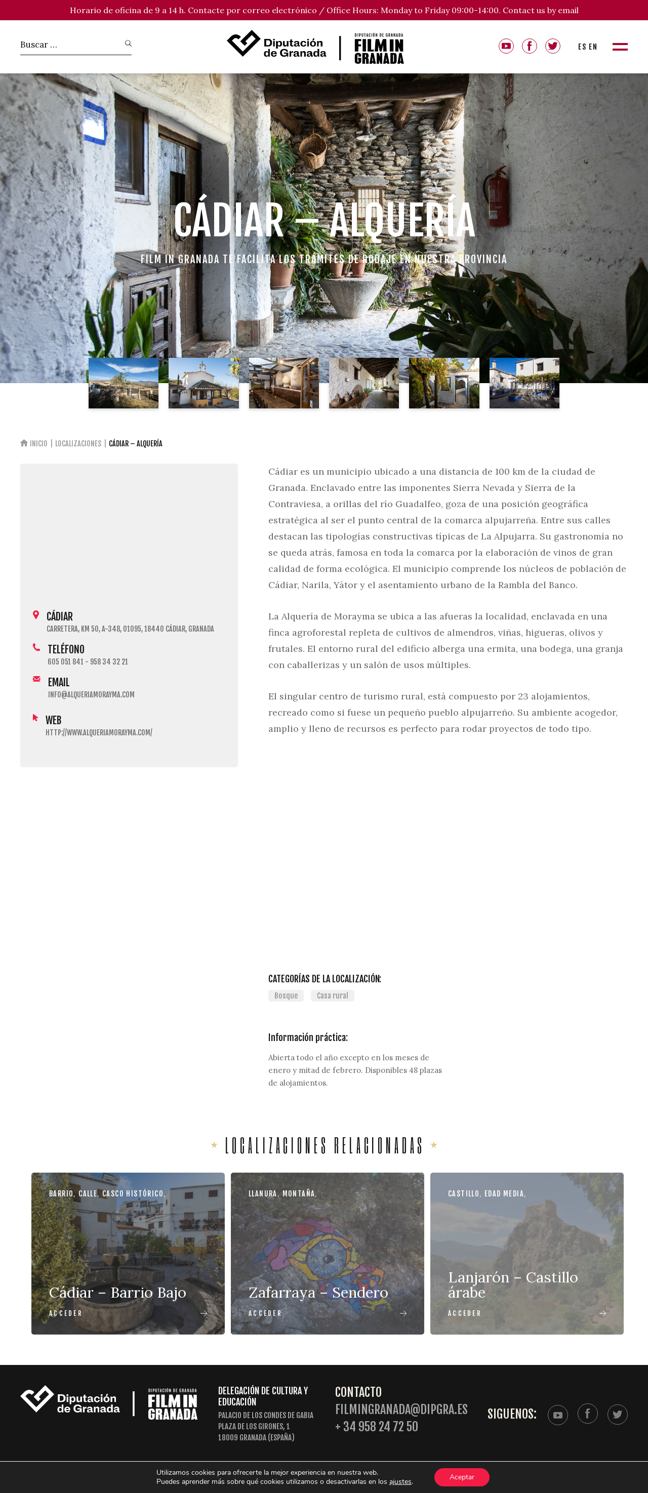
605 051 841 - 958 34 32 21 (88, 661)
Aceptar (462, 1477)
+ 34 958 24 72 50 (376, 1427)
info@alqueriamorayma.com (91, 694)
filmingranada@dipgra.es (401, 1409)
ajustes (400, 1481)
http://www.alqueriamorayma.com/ (99, 732)
